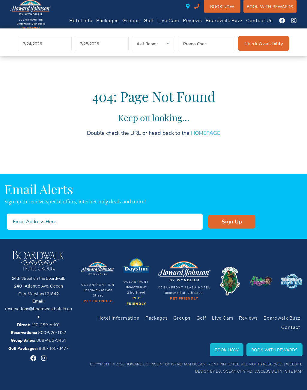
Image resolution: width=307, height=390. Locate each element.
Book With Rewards (274, 350)
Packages (113, 24)
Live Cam (174, 24)
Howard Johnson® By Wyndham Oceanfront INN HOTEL (185, 364)
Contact (291, 327)
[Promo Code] (206, 52)
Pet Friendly (98, 302)
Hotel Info (87, 24)
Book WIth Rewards (276, 10)
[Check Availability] (263, 52)
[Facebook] (288, 25)
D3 (219, 371)
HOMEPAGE (205, 141)
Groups (137, 24)
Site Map (294, 371)
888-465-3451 (51, 330)
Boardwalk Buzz (230, 24)
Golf (155, 24)
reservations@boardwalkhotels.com (38, 308)
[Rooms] (153, 52)
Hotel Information (122, 318)
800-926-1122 (52, 323)
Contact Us (265, 24)
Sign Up (216, 222)
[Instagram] (300, 25)
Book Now (228, 10)
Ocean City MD (238, 371)
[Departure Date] (102, 52)
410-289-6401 (202, 10)
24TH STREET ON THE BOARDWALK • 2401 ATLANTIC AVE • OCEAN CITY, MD (194, 10)
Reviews (198, 24)
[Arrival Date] (45, 52)
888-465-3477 (53, 337)
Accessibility (269, 371)
